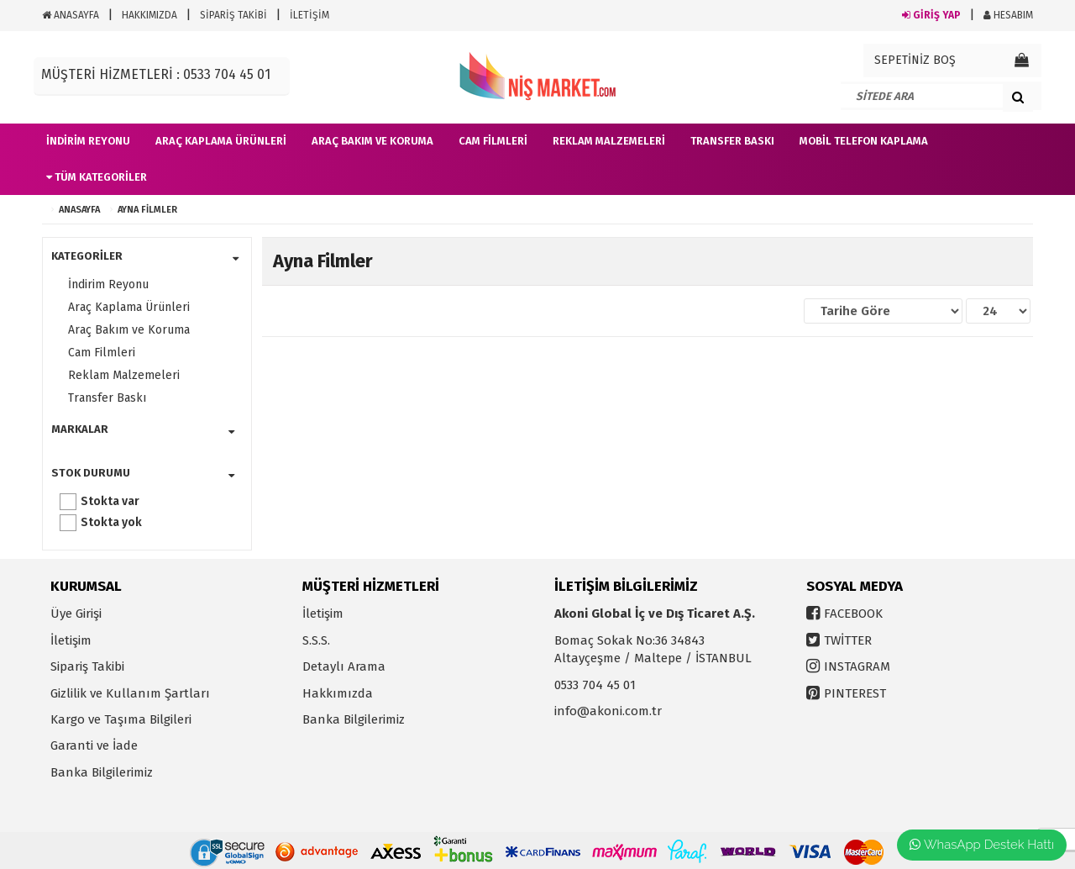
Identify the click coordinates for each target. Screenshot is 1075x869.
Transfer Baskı (107, 398)
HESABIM (1008, 15)
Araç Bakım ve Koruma (129, 330)
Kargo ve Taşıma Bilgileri (120, 719)
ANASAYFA (70, 15)
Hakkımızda (337, 693)
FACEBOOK (853, 613)
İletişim (71, 640)
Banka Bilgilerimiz (101, 772)
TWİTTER (848, 640)
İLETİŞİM (309, 15)
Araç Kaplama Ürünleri (129, 307)
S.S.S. (316, 640)
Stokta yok (111, 522)
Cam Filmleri (101, 352)
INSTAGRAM (857, 666)
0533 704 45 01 (595, 685)
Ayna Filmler (147, 209)
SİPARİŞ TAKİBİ (233, 15)
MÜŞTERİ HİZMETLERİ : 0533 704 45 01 (155, 74)
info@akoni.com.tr (608, 711)
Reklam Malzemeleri (124, 375)
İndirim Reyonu (108, 284)
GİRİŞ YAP (931, 15)
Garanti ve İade (94, 745)
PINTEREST (855, 693)
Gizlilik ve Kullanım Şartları (130, 693)
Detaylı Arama (343, 666)
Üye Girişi (76, 613)
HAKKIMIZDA (149, 15)
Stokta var (110, 501)
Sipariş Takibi (87, 666)
